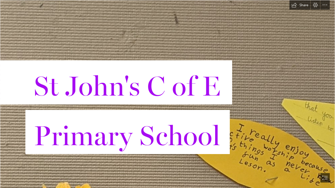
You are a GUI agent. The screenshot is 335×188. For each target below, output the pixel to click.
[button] (299, 5)
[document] (167, 94)
